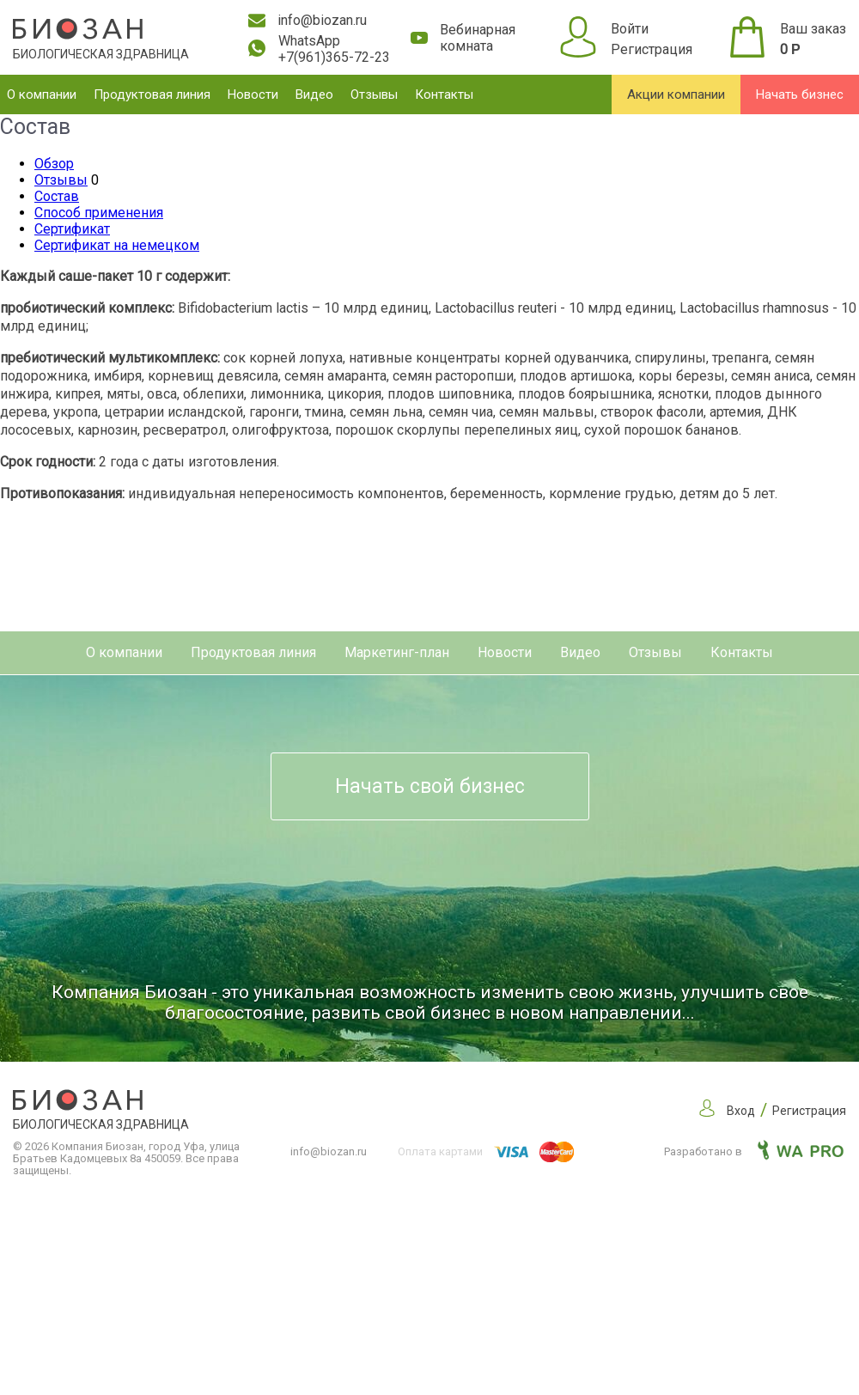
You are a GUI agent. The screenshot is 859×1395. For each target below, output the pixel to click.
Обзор (54, 163)
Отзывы (374, 94)
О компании (41, 94)
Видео (314, 94)
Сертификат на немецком (116, 245)
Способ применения (98, 212)
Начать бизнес (800, 94)
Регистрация (651, 49)
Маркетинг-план (396, 652)
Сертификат (72, 229)
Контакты (444, 94)
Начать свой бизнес (430, 786)
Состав (56, 196)
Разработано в (754, 1151)
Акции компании (676, 94)
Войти (630, 29)
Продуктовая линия (152, 94)
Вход (741, 1111)
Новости (253, 94)
